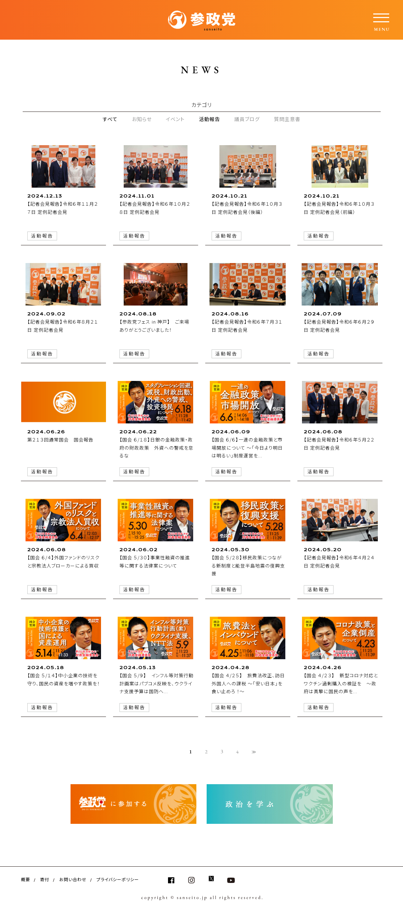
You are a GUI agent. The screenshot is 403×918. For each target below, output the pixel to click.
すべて (110, 118)
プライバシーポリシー (117, 879)
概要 (25, 879)
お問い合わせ (72, 879)
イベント (175, 118)
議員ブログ (247, 118)
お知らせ (142, 118)
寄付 (44, 879)
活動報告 (209, 118)
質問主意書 (287, 118)
